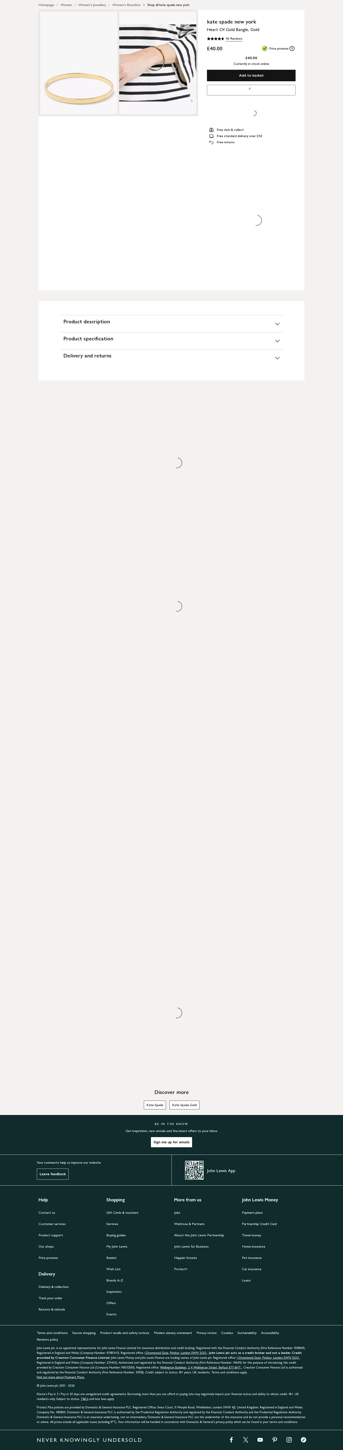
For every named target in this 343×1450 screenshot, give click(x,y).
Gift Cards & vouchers (122, 1212)
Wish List (113, 1269)
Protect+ (181, 1269)
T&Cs (84, 1399)
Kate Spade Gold (184, 1105)
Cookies (227, 1333)
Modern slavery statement (173, 1333)
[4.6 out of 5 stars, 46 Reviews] (224, 38)
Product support (51, 1235)
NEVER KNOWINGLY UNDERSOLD (89, 1440)
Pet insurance (252, 1258)
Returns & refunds (52, 1309)
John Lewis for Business (191, 1246)
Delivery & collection (54, 1287)
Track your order (50, 1298)
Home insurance (253, 1246)
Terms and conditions (52, 1333)
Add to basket (251, 75)
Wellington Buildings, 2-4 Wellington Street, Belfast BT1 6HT (201, 1367)
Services (112, 1224)
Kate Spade (154, 1105)
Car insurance (251, 1269)
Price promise (48, 1258)
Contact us (47, 1212)
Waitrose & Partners (189, 1224)
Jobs (177, 1212)
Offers (111, 1303)
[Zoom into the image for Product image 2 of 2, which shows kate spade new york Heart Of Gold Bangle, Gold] (157, 63)
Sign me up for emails (171, 1142)
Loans (246, 1280)
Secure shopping (84, 1333)
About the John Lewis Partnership (199, 1235)
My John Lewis (116, 1246)
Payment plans (252, 1212)
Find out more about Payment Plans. (61, 1377)
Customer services (52, 1224)
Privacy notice (207, 1333)
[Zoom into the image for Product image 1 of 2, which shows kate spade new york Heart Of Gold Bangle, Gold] (78, 63)
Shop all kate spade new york (168, 5)
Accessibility (270, 1333)
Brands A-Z (114, 1280)
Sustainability (247, 1333)
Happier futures (185, 1258)
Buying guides (116, 1235)
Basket (111, 1258)
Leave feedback (53, 1174)
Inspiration (114, 1291)
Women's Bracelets (126, 5)
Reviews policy (47, 1339)
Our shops (46, 1246)
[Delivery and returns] (171, 357)
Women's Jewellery (92, 5)
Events (111, 1314)
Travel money (251, 1235)
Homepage (46, 5)
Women (66, 5)
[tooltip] (292, 48)
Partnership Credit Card (259, 1224)
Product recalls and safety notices (124, 1333)
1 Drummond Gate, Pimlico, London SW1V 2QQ (175, 1353)
